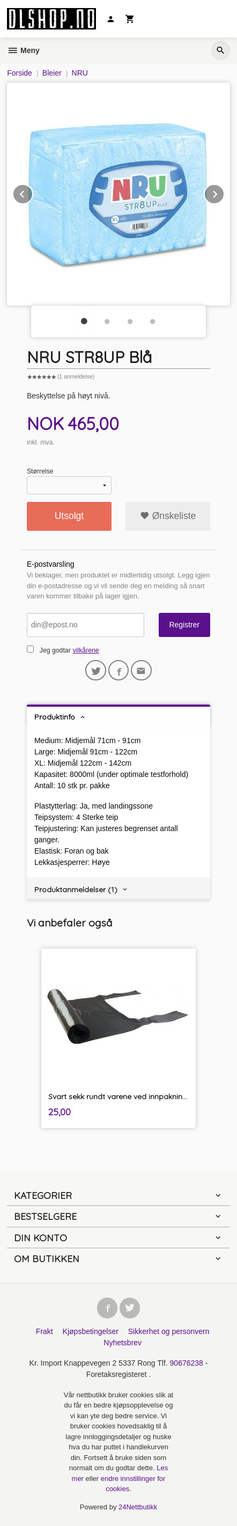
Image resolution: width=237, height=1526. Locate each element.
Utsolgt (69, 515)
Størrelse (40, 471)
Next (224, 192)
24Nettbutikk (137, 1507)
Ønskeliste (168, 515)
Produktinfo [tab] (54, 717)
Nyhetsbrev (122, 1342)
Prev (32, 192)
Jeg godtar (55, 650)
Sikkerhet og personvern (169, 1331)
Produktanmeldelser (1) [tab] (75, 889)
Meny (23, 50)
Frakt (44, 1331)
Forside (19, 73)
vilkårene (86, 650)
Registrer (184, 624)
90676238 (186, 1363)
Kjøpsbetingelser (90, 1331)
